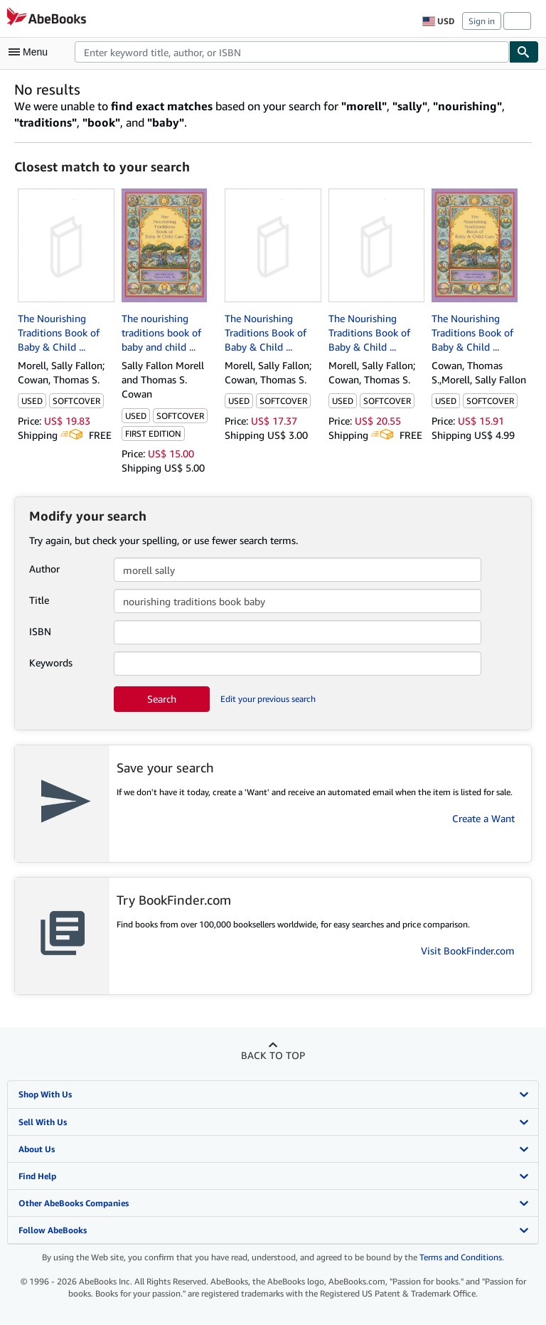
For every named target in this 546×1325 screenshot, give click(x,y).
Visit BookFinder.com (468, 950)
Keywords (51, 662)
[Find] (524, 52)
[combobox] (292, 52)
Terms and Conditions (460, 1257)
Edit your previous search (268, 698)
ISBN (40, 631)
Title (39, 600)
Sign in (482, 21)
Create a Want (483, 818)
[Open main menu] (31, 52)
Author (44, 569)
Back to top (273, 1055)
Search (161, 699)
